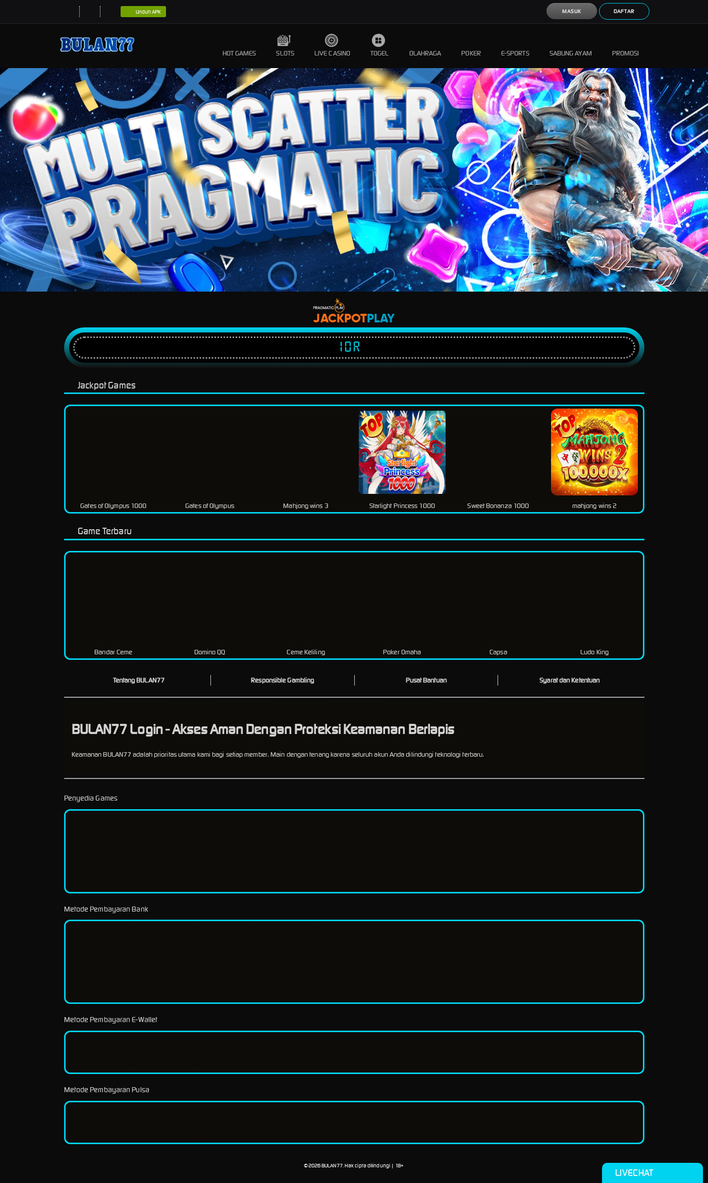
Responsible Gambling (282, 680)
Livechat (652, 1173)
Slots (285, 46)
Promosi (625, 46)
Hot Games (239, 46)
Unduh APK (143, 12)
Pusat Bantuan (426, 680)
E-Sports (515, 46)
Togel (379, 46)
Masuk (571, 11)
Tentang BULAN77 (139, 680)
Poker (471, 46)
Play (381, 319)
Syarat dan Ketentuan (569, 680)
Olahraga (425, 46)
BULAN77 (332, 1165)
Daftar (624, 11)
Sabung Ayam (571, 46)
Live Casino (332, 46)
